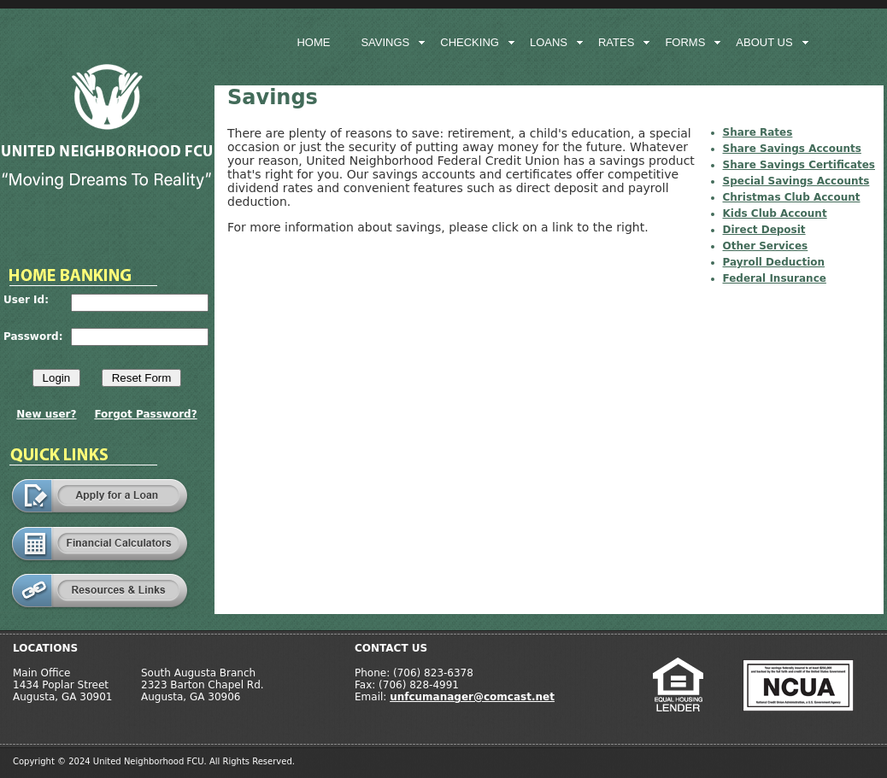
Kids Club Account (775, 213)
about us (764, 42)
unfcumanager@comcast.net (472, 697)
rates (616, 42)
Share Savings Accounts (792, 149)
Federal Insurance (774, 278)
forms (685, 42)
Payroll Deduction (774, 262)
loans (548, 42)
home (313, 42)
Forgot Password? (145, 414)
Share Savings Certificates (799, 165)
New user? (46, 414)
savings (385, 42)
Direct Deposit (764, 230)
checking (469, 42)
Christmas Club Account (792, 197)
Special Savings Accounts (796, 181)
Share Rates (758, 132)
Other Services (765, 246)
